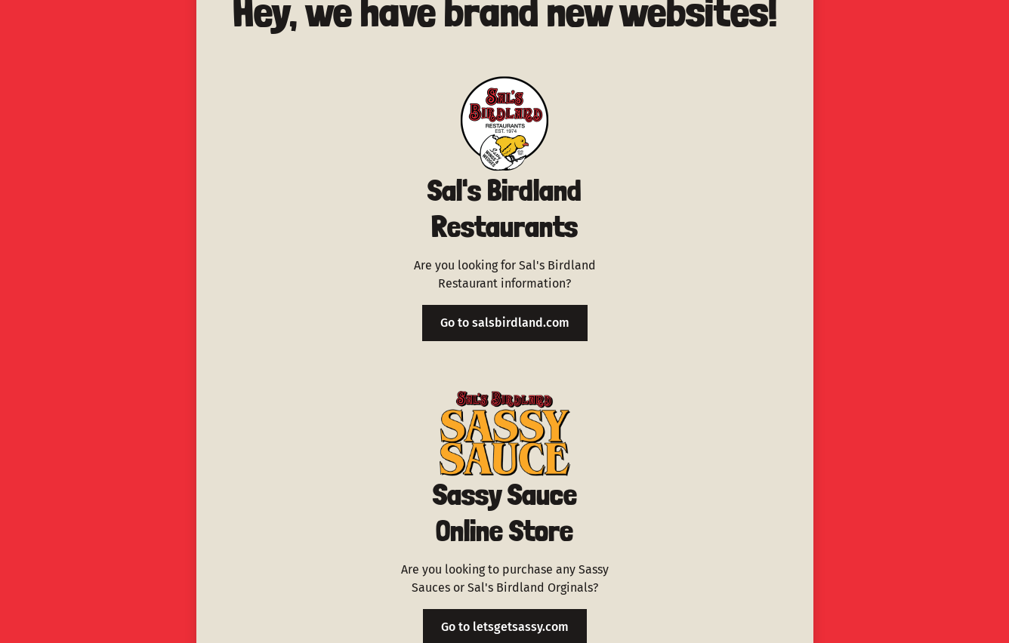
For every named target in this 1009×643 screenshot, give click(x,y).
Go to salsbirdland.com (504, 322)
